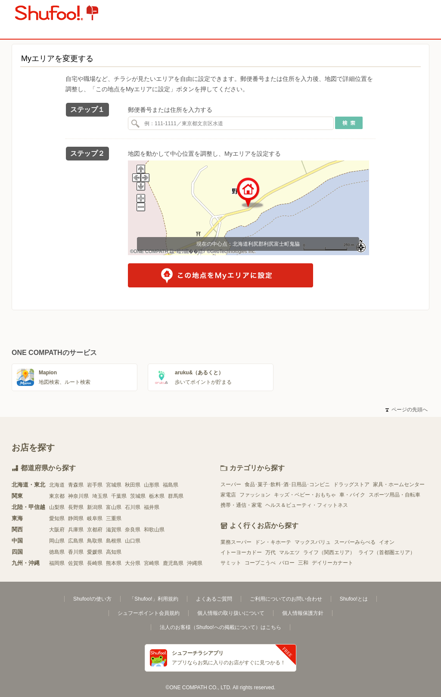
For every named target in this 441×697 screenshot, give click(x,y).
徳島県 (57, 552)
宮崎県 (151, 563)
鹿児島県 (173, 563)
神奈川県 (78, 496)
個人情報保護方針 (302, 613)
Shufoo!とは (354, 599)
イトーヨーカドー (241, 552)
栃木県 (157, 496)
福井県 (151, 507)
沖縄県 (194, 563)
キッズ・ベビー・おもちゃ (305, 495)
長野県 (76, 507)
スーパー (230, 484)
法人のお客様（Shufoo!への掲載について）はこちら (220, 627)
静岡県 (76, 518)
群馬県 (175, 496)
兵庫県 (76, 530)
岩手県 (94, 485)
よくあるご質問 (214, 599)
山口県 (132, 541)
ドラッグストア (351, 484)
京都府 (94, 530)
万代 (270, 552)
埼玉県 (100, 496)
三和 (303, 563)
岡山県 (57, 541)
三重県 (113, 518)
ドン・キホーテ (273, 542)
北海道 (57, 485)
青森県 (76, 485)
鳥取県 (94, 541)
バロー (287, 563)
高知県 (113, 552)
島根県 (113, 541)
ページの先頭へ (406, 410)
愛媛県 (94, 552)
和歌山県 (154, 530)
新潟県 (94, 507)
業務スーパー (236, 542)
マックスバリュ (313, 542)
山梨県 (57, 507)
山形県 (151, 485)
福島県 (170, 485)
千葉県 (119, 496)
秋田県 (132, 485)
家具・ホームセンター (399, 484)
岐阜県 (94, 518)
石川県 (132, 507)
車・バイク (352, 495)
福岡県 (57, 563)
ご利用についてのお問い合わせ (286, 599)
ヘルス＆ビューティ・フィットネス (306, 505)
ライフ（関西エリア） (329, 552)
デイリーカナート (332, 563)
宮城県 (113, 485)
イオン (386, 542)
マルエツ (289, 552)
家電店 (228, 495)
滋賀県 (113, 530)
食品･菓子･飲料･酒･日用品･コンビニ (287, 484)
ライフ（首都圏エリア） (386, 552)
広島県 (76, 541)
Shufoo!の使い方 (92, 599)
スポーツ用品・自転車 (394, 495)
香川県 (76, 552)
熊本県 (113, 563)
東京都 (57, 496)
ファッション (254, 495)
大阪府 (57, 530)
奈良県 (132, 530)
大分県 (132, 563)
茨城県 (138, 496)
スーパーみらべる (355, 542)
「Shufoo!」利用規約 (153, 599)
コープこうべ (260, 563)
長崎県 (94, 563)
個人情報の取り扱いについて (230, 613)
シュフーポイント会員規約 (149, 613)
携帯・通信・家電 (241, 505)
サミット (230, 563)
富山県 (113, 507)
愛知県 (57, 518)
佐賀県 (76, 563)
